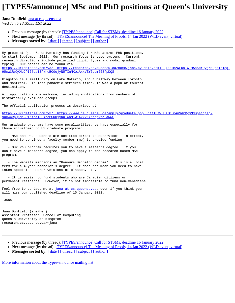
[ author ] (100, 41)
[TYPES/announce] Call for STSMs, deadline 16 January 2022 (112, 32)
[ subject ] (84, 41)
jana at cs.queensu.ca (44, 19)
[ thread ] (67, 41)
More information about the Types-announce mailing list (47, 298)
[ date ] (53, 41)
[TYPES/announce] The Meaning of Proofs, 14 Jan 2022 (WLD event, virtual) (118, 36)
